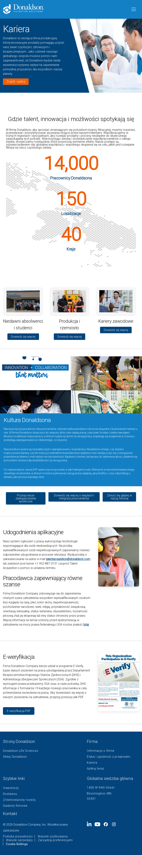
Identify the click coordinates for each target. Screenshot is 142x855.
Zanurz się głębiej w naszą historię (119, 497)
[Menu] (133, 9)
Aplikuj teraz (95, 768)
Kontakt (10, 813)
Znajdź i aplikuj (15, 81)
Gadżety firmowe (15, 805)
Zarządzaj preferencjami (55, 840)
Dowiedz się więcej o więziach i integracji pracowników (74, 497)
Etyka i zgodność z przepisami (108, 756)
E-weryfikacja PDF (19, 711)
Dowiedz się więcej (23, 336)
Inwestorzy (11, 788)
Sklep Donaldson (15, 756)
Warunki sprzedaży (19, 840)
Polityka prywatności (18, 836)
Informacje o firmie (100, 750)
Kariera (92, 762)
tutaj (86, 624)
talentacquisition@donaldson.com (68, 559)
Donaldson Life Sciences (20, 750)
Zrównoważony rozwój (19, 799)
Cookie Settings (17, 843)
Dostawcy (10, 793)
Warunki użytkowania (52, 836)
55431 (91, 798)
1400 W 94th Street (101, 787)
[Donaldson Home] (65, 9)
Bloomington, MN (99, 793)
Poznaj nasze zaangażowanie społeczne (26, 498)
